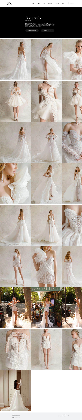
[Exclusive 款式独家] (47, 30)
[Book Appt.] (72, 3)
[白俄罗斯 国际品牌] (32, 30)
